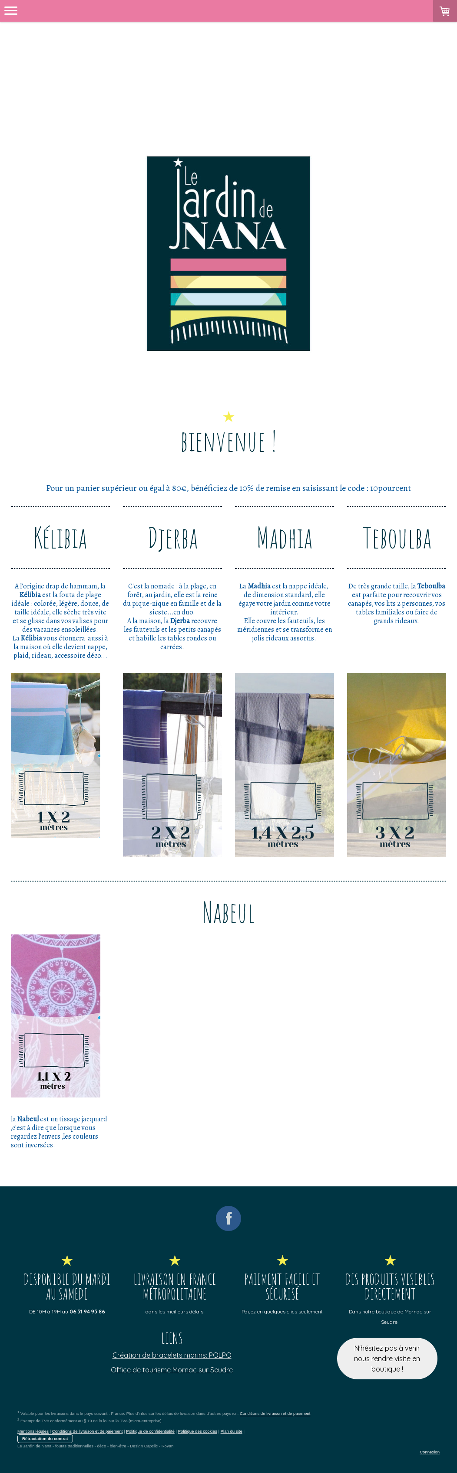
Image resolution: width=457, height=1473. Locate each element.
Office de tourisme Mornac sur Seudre (172, 1369)
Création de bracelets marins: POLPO (172, 1355)
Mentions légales (33, 1431)
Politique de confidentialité (150, 1431)
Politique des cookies (197, 1431)
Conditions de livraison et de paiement (275, 1413)
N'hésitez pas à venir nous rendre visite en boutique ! (387, 1358)
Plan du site (231, 1431)
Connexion (430, 1452)
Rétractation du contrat (45, 1438)
